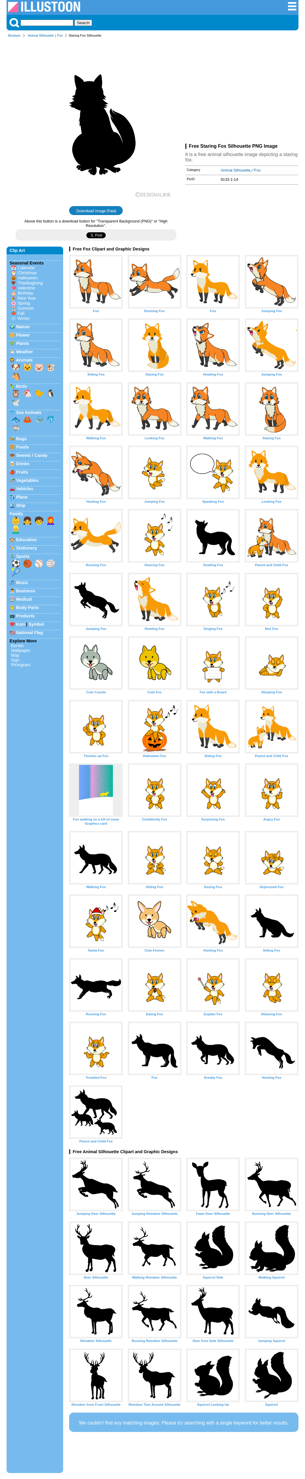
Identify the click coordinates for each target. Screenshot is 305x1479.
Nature (23, 326)
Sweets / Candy (32, 455)
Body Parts (27, 607)
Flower (23, 335)
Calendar (26, 267)
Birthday (25, 293)
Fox (60, 35)
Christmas (27, 272)
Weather (24, 351)
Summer (26, 308)
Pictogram (20, 664)
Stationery (26, 548)
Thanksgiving (30, 283)
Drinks (22, 463)
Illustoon (14, 35)
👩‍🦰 (50, 520)
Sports (23, 556)
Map (15, 655)
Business (25, 591)
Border (17, 645)
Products (25, 616)
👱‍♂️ (16, 529)
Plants (22, 343)
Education (26, 539)
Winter (24, 318)
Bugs (21, 438)
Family (16, 513)
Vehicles (24, 488)
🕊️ (16, 402)
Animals (24, 360)
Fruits (22, 472)
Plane (21, 497)
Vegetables (27, 480)
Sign (15, 660)
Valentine (26, 288)
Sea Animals (28, 412)
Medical (24, 599)
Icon (20, 624)
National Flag (29, 632)
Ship (20, 505)
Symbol (36, 624)
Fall (21, 313)
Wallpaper (20, 650)
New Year (27, 298)
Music (22, 582)
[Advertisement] (242, 91)
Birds (21, 386)
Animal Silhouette (41, 35)
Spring (24, 303)
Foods (22, 447)
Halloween (28, 277)
